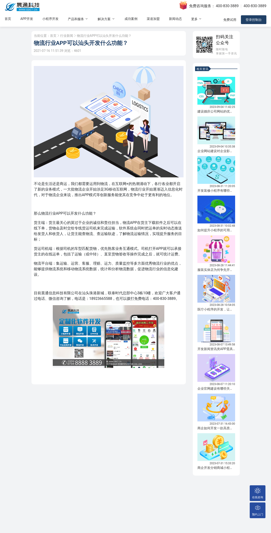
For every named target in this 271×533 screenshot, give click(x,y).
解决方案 (106, 19)
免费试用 (229, 20)
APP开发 (26, 19)
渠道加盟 (153, 19)
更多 (196, 19)
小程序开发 (50, 19)
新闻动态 (175, 19)
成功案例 (131, 19)
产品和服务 (78, 19)
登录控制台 (254, 20)
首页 (8, 19)
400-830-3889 (227, 6)
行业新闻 (66, 36)
